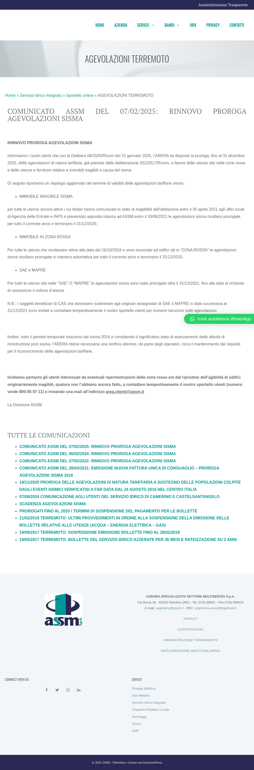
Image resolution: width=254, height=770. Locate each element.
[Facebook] (46, 690)
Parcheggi (139, 717)
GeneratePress (152, 762)
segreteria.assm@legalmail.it (215, 608)
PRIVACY (190, 619)
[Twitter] (57, 690)
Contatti (237, 25)
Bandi (174, 25)
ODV (193, 25)
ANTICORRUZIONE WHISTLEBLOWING (190, 651)
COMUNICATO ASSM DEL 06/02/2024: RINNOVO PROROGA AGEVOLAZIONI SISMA (97, 454)
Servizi (148, 25)
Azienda (120, 25)
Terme (136, 724)
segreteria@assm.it (170, 608)
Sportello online (79, 95)
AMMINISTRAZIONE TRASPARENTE (190, 640)
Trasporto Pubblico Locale (150, 709)
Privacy (213, 25)
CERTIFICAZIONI (190, 629)
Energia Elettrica (144, 688)
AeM (135, 731)
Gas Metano (141, 695)
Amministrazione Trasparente (223, 4)
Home (99, 25)
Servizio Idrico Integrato (41, 95)
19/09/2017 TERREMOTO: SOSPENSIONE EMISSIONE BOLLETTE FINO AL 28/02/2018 (99, 532)
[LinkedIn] (78, 690)
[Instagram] (68, 690)
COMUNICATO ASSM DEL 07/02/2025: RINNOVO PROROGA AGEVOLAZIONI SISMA (97, 446)
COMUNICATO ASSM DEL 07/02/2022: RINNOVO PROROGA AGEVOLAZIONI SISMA (97, 461)
